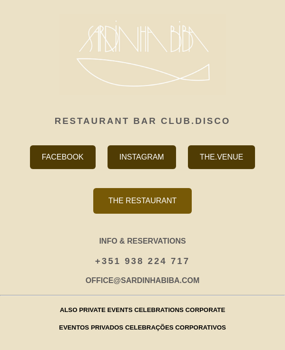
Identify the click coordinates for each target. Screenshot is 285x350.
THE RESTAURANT (142, 201)
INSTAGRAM (141, 157)
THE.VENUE (222, 157)
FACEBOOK (63, 157)
